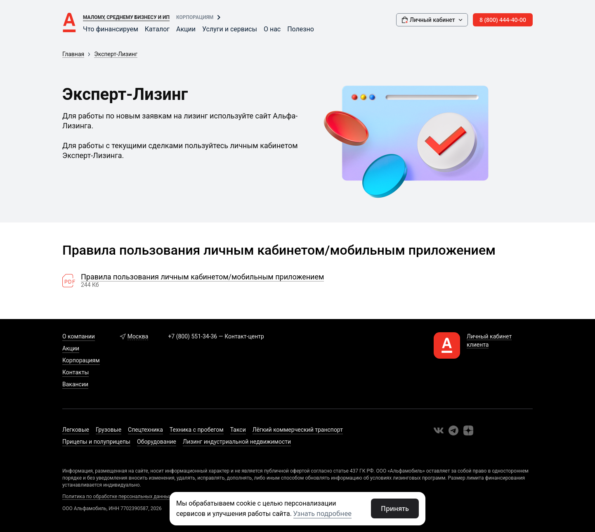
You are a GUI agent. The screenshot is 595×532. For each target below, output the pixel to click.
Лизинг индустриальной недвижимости (237, 441)
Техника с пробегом (197, 429)
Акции (186, 29)
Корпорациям (194, 17)
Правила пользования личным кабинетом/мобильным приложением (202, 276)
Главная (73, 54)
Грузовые (108, 429)
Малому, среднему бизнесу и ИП (126, 17)
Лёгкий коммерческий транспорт (298, 429)
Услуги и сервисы (229, 29)
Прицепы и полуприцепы (96, 441)
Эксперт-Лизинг (115, 54)
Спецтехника (145, 429)
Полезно (300, 29)
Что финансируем (110, 29)
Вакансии (75, 384)
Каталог (157, 29)
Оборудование (156, 441)
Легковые (75, 429)
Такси (238, 429)
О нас (272, 29)
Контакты (75, 372)
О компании (78, 336)
